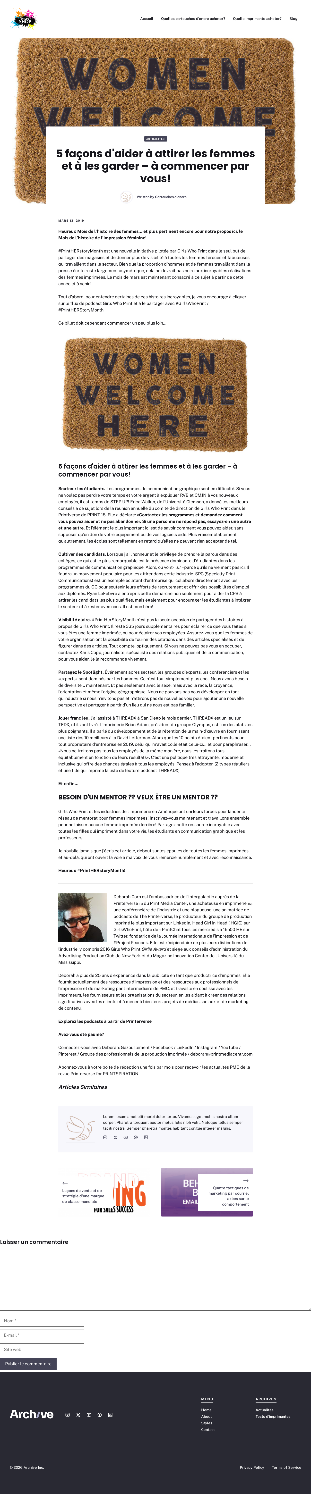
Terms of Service (286, 1467)
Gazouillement (135, 1047)
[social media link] (105, 1137)
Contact (208, 1429)
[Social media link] (67, 1414)
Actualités (155, 138)
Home (206, 1410)
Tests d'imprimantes (273, 1416)
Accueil (146, 19)
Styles (206, 1423)
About (206, 1416)
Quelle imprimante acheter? (257, 19)
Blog (293, 19)
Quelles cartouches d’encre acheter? (193, 19)
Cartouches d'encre (171, 197)
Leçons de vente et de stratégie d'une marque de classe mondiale (83, 1196)
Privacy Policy (252, 1467)
